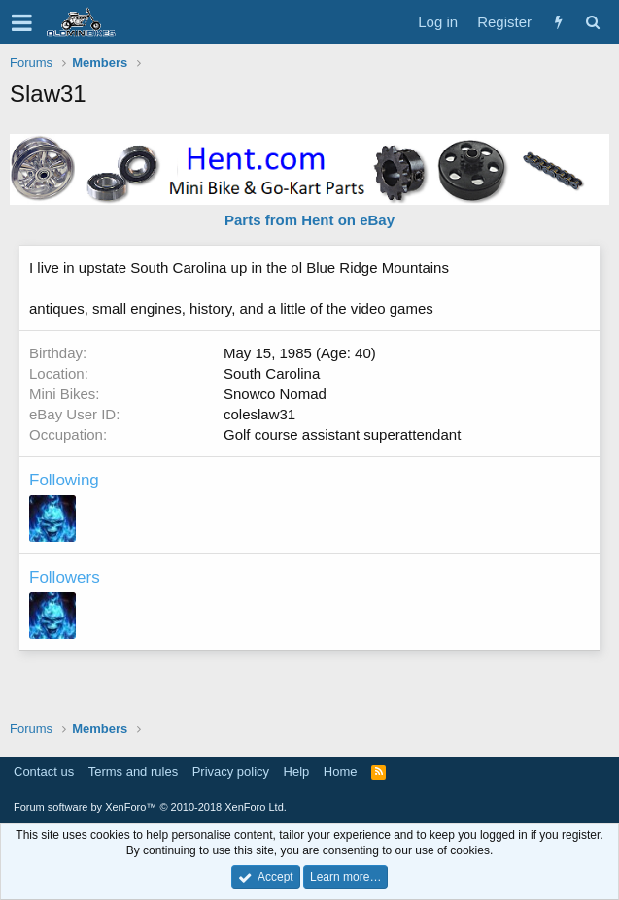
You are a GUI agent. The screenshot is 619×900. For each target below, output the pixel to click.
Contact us (44, 771)
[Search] (592, 22)
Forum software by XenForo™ (150, 807)
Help (297, 771)
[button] (22, 22)
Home (341, 771)
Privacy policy (230, 771)
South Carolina (272, 373)
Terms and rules (133, 771)
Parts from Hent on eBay (309, 220)
